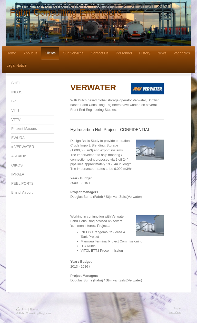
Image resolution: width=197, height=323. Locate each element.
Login (177, 308)
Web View (175, 312)
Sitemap (34, 309)
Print (22, 309)
